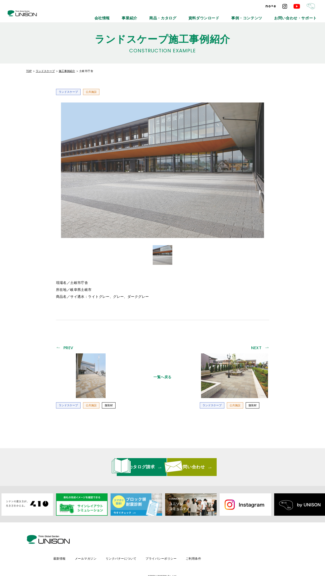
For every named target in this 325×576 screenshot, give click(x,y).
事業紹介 (173, 14)
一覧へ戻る (162, 375)
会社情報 (152, 14)
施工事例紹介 (67, 70)
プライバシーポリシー (204, 540)
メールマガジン (127, 540)
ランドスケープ (45, 70)
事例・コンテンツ (264, 14)
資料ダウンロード (231, 14)
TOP (29, 70)
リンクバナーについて (163, 540)
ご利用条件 (237, 540)
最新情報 (100, 540)
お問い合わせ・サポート (302, 14)
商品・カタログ (200, 14)
